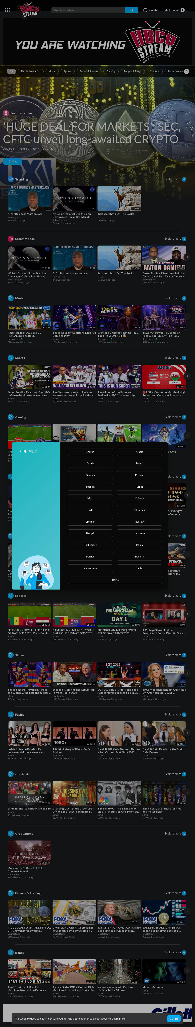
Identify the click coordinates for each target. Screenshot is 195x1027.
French (139, 463)
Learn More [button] (118, 1018)
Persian (90, 556)
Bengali (90, 533)
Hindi (90, 498)
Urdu (90, 509)
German (90, 475)
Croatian (90, 521)
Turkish (139, 486)
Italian (139, 544)
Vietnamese (90, 568)
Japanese (139, 533)
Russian (139, 475)
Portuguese (90, 544)
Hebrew (139, 521)
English (90, 451)
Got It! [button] (174, 1018)
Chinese (139, 498)
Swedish (139, 556)
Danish (139, 568)
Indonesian (139, 509)
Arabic (139, 451)
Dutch (90, 463)
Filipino (115, 579)
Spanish (90, 486)
